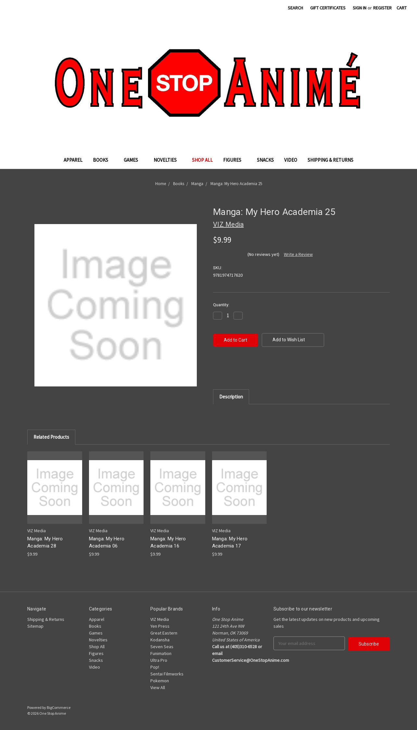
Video (290, 160)
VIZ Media (159, 619)
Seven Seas (161, 646)
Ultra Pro (158, 660)
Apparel (73, 160)
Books (103, 160)
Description (231, 397)
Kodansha (160, 640)
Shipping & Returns (330, 160)
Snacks (265, 160)
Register (382, 8)
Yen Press (160, 626)
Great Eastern (163, 633)
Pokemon (159, 681)
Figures (234, 160)
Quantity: (221, 304)
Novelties (168, 160)
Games (133, 160)
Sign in (359, 8)
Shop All (202, 160)
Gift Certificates (328, 8)
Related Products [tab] (51, 437)
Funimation (160, 653)
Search (295, 8)
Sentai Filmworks (166, 674)
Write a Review (298, 254)
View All (157, 687)
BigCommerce (58, 707)
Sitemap (35, 626)
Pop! (154, 667)
